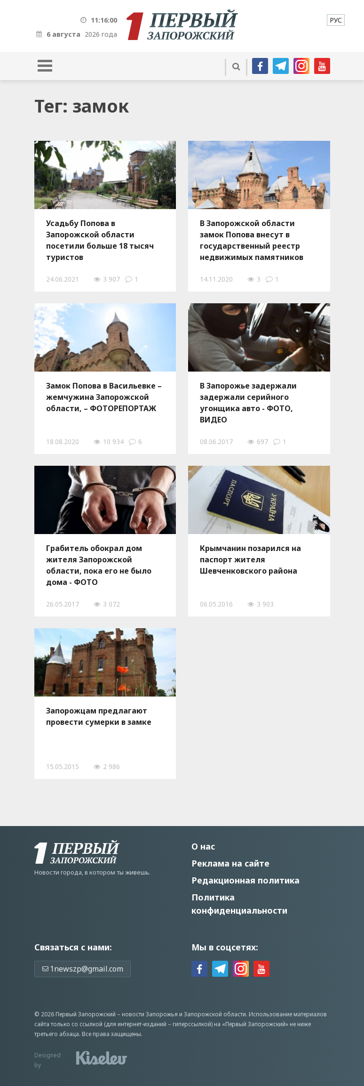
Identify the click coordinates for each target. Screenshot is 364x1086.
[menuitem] (336, 20)
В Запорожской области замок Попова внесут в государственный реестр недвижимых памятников (251, 240)
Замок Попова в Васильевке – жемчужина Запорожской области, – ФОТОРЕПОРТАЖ (104, 397)
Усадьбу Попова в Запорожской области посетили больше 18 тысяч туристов (100, 240)
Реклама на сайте (230, 863)
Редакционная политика (245, 880)
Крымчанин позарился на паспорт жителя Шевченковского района (250, 559)
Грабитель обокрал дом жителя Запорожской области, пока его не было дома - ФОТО (98, 565)
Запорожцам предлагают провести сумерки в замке (98, 716)
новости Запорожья (150, 1014)
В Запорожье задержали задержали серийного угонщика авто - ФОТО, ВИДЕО (248, 403)
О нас (203, 846)
